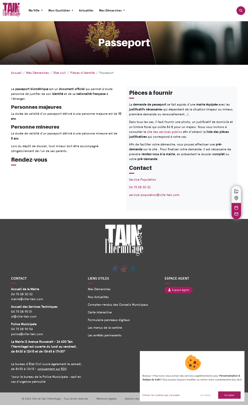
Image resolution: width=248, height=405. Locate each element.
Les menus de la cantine (105, 327)
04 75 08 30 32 (140, 187)
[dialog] (192, 376)
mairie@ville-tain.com (27, 299)
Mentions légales (107, 398)
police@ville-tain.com (27, 334)
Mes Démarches (37, 73)
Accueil (16, 73)
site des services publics (164, 132)
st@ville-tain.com (24, 316)
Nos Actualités (98, 297)
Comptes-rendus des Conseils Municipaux (118, 304)
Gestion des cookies (137, 398)
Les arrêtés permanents (104, 335)
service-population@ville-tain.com (154, 195)
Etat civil (59, 73)
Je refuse (205, 395)
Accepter (229, 395)
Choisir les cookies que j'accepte (161, 395)
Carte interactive (100, 312)
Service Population (142, 179)
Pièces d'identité (82, 73)
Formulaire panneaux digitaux (109, 320)
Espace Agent (178, 290)
